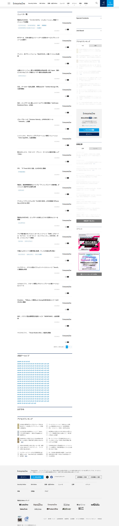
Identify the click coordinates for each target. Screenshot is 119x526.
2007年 (19, 403)
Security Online (32, 3)
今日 (83, 45)
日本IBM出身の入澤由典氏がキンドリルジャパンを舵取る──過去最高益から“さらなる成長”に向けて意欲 (60, 447)
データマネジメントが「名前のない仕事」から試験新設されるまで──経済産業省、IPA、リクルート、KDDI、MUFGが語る (60, 426)
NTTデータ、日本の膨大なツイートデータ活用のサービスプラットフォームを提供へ (38, 38)
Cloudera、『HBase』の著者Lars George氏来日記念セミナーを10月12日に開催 (37, 301)
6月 (33, 363)
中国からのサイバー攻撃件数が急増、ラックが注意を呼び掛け (36, 251)
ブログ (46, 491)
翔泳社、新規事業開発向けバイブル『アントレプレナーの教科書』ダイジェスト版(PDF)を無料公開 (38, 186)
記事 (68, 3)
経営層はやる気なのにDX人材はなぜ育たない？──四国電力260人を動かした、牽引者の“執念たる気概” (60, 433)
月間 (95, 45)
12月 (48, 363)
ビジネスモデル (31, 25)
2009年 (19, 399)
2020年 (19, 374)
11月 (45, 363)
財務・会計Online (52, 3)
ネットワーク (22, 254)
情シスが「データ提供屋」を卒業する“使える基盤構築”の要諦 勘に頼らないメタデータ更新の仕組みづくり (88, 156)
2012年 (19, 392)
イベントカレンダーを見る (89, 274)
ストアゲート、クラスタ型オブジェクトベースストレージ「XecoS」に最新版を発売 (38, 268)
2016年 (19, 383)
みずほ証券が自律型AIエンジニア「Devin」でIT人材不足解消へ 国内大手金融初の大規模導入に (31, 433)
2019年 (19, 377)
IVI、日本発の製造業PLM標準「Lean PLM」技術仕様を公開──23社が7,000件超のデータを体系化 (60, 454)
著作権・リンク (51, 518)
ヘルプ (44, 518)
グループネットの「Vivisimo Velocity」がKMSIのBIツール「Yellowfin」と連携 (35, 120)
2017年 (19, 381)
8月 (37, 363)
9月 (40, 363)
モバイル (21, 241)
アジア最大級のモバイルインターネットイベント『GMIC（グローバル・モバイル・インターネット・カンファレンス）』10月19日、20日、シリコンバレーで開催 (38, 236)
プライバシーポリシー (91, 518)
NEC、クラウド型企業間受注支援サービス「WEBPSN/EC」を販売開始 (38, 317)
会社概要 (72, 518)
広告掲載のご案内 (95, 477)
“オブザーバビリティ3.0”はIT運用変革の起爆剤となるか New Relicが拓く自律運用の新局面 (31, 454)
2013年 (19, 390)
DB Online (42, 3)
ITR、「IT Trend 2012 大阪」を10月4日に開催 (31, 168)
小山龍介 (39, 28)
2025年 (19, 363)
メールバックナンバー (89, 125)
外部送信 (100, 518)
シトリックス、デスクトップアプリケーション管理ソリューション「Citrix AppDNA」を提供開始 (37, 136)
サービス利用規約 (80, 518)
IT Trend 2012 (22, 171)
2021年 (19, 372)
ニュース (62, 3)
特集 (80, 3)
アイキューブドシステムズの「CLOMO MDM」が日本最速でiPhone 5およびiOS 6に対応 (38, 202)
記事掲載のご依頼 (82, 477)
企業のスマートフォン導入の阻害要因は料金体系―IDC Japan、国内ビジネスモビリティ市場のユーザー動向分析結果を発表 (38, 71)
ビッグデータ (22, 223)
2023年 (19, 368)
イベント (74, 3)
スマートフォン (22, 75)
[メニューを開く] (9, 3)
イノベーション (22, 25)
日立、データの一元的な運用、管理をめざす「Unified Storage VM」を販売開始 (38, 88)
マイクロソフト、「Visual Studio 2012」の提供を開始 (34, 332)
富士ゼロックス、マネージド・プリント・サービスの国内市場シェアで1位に (38, 153)
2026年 (19, 361)
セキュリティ (30, 254)
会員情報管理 (60, 518)
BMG (38, 25)
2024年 (19, 366)
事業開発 (44, 25)
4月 (29, 361)
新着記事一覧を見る (89, 221)
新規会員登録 (88, 130)
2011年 (19, 394)
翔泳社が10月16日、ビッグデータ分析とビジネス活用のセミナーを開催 (37, 218)
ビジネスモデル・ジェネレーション (27, 28)
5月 (31, 363)
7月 (35, 363)
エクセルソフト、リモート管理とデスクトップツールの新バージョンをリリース (38, 284)
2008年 (19, 401)
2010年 (19, 396)
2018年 (19, 379)
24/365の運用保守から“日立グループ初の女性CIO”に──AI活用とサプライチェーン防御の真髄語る (31, 426)
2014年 (19, 388)
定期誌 (86, 3)
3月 (27, 361)
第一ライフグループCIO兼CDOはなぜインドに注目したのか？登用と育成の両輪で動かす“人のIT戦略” (60, 440)
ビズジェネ (21, 190)
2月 (24, 361)
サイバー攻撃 (38, 254)
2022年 (19, 370)
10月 (42, 363)
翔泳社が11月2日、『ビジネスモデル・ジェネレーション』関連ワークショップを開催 (38, 21)
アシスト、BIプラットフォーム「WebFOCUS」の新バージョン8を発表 (38, 55)
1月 (22, 361)
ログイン (89, 134)
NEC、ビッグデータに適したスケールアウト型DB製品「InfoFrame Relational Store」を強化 (37, 104)
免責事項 (67, 518)
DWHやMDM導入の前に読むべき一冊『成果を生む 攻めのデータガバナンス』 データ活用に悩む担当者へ (31, 447)
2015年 (19, 385)
